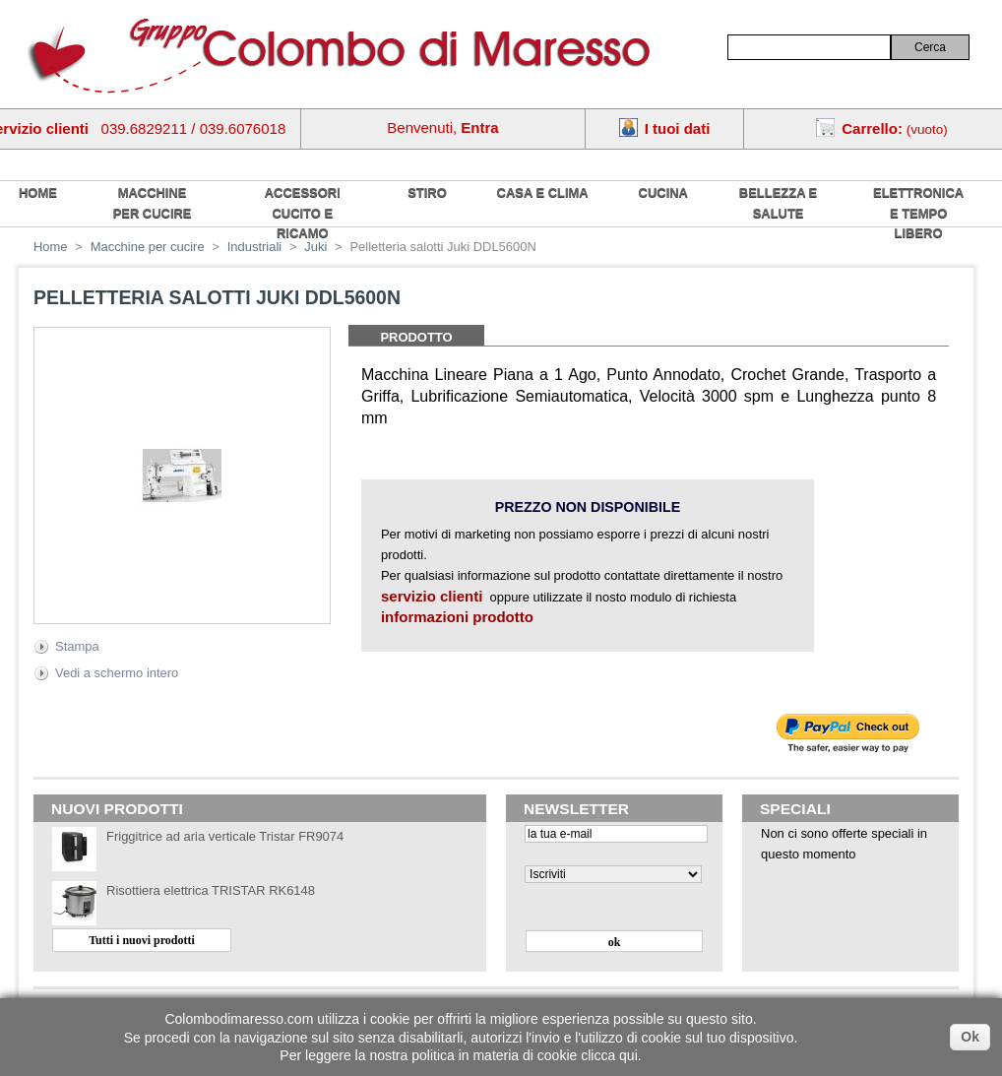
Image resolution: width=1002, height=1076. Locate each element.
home (38, 192)
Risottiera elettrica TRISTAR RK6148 (210, 890)
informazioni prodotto (457, 616)
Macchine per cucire (152, 203)
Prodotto (416, 337)
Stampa (77, 646)
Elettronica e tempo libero (918, 212)
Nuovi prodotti (117, 808)
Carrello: (872, 128)
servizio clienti (431, 596)
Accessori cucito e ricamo (303, 212)
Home (50, 246)
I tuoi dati (678, 128)
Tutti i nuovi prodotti (142, 940)
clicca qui (609, 1055)
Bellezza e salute (778, 203)
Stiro (427, 192)
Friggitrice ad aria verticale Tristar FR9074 (225, 836)
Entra (479, 127)
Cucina (663, 192)
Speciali (795, 808)
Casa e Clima (543, 192)
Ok (970, 1036)
